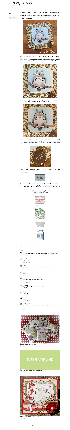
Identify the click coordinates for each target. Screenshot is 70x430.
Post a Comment (23, 309)
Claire (24, 258)
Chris (24, 252)
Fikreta (24, 297)
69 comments (24, 346)
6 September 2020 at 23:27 (26, 282)
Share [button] (21, 245)
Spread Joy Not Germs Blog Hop (31, 371)
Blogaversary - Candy (28, 345)
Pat (23, 277)
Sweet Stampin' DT (12, 18)
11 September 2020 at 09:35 (27, 307)
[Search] (59, 3)
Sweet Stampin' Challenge (13, 17)
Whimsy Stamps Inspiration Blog (42, 186)
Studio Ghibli (27, 59)
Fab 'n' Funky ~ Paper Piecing (29, 416)
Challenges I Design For (33, 5)
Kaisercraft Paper (11, 16)
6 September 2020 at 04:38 (26, 262)
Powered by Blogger (35, 425)
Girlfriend (28, 141)
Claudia (24, 285)
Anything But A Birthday (25, 246)
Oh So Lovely (47, 139)
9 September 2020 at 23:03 (26, 294)
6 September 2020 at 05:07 (26, 269)
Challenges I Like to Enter (22, 5)
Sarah (24, 265)
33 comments (24, 418)
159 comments (24, 372)
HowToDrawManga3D (41, 60)
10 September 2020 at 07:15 (27, 300)
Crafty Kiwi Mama (23, 3)
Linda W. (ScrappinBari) (27, 303)
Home (14, 5)
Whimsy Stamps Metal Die (49, 246)
